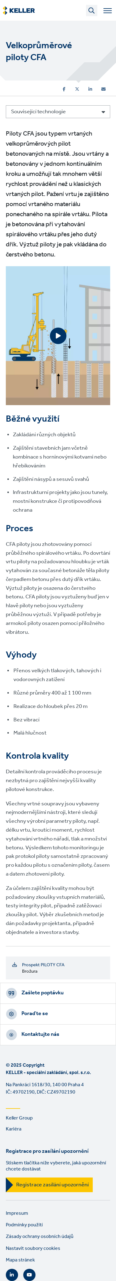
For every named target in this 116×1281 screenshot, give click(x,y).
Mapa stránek (20, 1260)
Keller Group (19, 1118)
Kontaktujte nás (40, 1034)
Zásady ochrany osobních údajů (39, 1236)
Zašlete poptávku (42, 993)
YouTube (29, 1275)
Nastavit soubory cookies (33, 1248)
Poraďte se (34, 1013)
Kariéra (13, 1129)
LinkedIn (12, 1275)
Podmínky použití (24, 1225)
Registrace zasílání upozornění (52, 1185)
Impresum (17, 1213)
